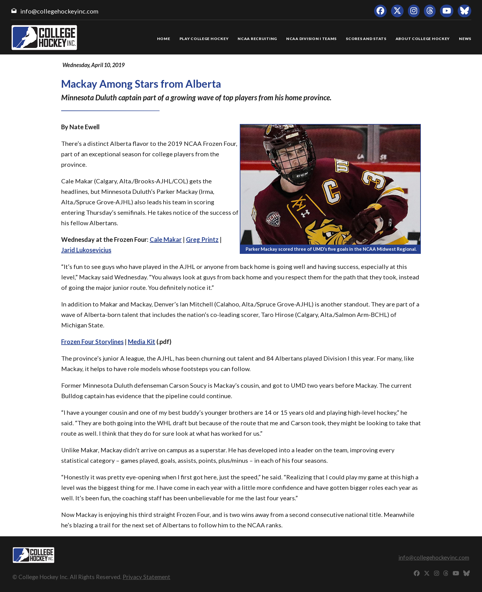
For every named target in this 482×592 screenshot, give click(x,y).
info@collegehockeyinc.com (59, 11)
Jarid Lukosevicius (86, 250)
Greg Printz (202, 239)
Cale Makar (166, 239)
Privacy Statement (146, 576)
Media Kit (141, 341)
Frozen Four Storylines (92, 341)
